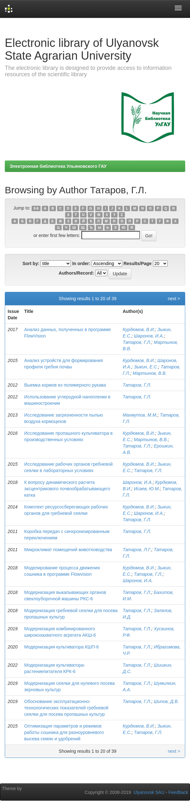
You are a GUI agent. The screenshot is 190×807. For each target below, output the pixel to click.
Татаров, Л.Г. (137, 549)
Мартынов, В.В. (150, 373)
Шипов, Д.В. (166, 701)
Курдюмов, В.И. (139, 329)
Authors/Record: (76, 273)
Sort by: (30, 263)
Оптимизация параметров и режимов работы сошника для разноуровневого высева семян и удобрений (64, 732)
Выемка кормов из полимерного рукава (65, 385)
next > (174, 298)
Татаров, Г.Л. (137, 342)
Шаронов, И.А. (149, 335)
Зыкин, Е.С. (146, 366)
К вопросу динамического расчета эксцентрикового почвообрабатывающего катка (67, 489)
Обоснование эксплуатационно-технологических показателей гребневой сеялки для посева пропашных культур (66, 708)
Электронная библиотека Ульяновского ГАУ (58, 166)
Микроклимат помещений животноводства (68, 549)
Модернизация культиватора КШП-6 (61, 646)
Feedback (178, 792)
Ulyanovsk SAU (148, 792)
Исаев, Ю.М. (147, 488)
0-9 (36, 208)
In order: (81, 263)
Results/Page (138, 263)
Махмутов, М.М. (140, 415)
